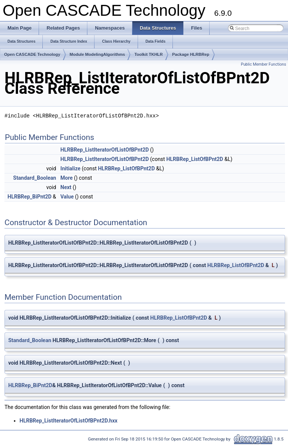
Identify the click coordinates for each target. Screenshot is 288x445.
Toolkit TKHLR (148, 54)
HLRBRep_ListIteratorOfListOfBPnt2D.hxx (68, 421)
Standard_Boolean (34, 178)
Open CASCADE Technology (32, 54)
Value (67, 197)
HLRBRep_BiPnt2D (29, 197)
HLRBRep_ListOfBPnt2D (194, 159)
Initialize (70, 168)
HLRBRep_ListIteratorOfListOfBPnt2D (104, 150)
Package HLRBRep (190, 54)
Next (65, 187)
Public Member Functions (263, 64)
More (66, 178)
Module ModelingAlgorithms (97, 54)
